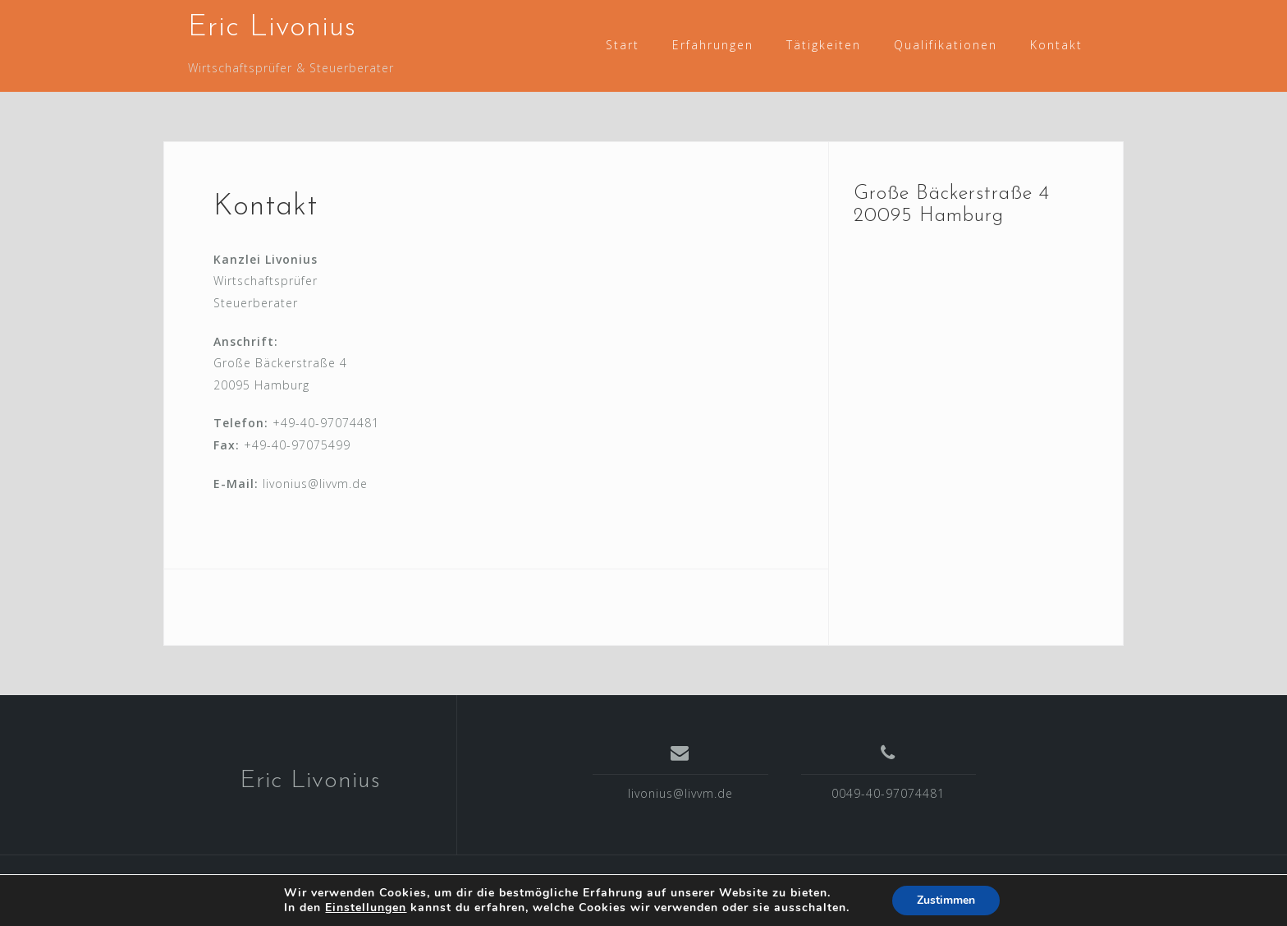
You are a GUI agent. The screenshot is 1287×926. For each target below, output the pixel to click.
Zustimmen (946, 900)
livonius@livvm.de (680, 793)
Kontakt (1056, 45)
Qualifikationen (945, 45)
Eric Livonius (272, 28)
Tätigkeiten (823, 45)
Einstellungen (365, 908)
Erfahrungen (712, 45)
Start (622, 45)
